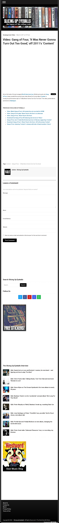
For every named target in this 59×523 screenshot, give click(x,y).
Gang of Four (15, 164)
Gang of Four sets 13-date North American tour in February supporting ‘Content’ (29, 120)
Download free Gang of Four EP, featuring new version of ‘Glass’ (24, 117)
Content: (43, 96)
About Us (5, 503)
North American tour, (28, 94)
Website (5, 227)
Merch (4, 507)
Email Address (7, 218)
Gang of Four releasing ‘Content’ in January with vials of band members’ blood (29, 124)
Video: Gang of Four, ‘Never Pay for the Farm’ (19, 115)
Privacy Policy (7, 509)
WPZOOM (53, 522)
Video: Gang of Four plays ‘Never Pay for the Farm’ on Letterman (25, 113)
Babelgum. (13, 100)
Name (4, 210)
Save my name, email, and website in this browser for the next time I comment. (26, 235)
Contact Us (6, 505)
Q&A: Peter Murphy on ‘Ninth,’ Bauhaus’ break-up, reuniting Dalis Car (32, 404)
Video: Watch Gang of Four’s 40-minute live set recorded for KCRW (25, 111)
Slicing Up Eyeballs (23, 170)
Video (13, 35)
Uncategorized (7, 35)
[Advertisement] (29, 261)
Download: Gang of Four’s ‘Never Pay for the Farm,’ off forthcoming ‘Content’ (28, 122)
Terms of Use (6, 511)
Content (8, 164)
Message (5, 193)
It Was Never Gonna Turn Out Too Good (30, 164)
